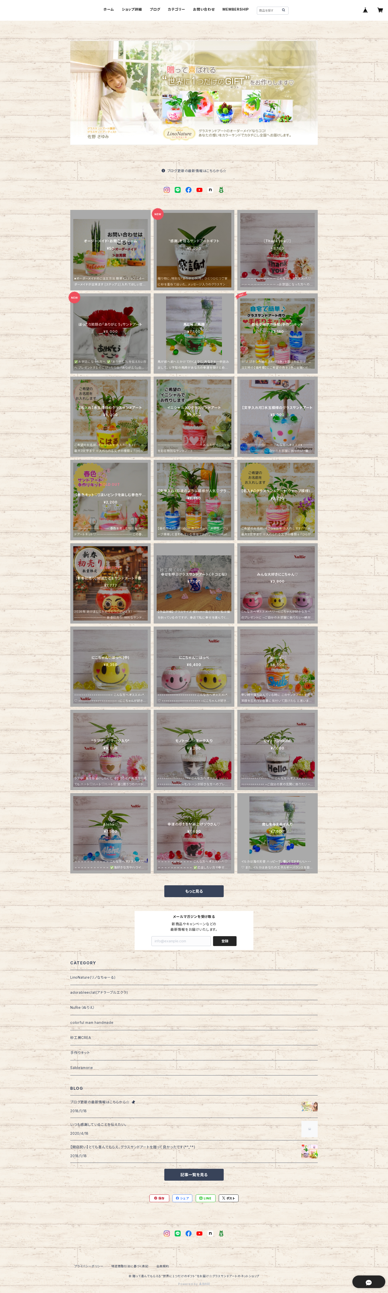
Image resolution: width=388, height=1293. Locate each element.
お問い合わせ (204, 9)
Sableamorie (81, 1068)
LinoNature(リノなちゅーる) (93, 977)
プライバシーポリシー (88, 1266)
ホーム (108, 9)
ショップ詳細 (132, 9)
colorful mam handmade (92, 1022)
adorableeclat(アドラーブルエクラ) (99, 992)
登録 (224, 941)
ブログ (155, 9)
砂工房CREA (80, 1037)
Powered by (194, 1284)
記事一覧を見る (194, 1174)
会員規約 (162, 1266)
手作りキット (80, 1053)
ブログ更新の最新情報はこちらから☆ (194, 171)
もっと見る (194, 891)
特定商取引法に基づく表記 (129, 1266)
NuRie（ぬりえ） (82, 1007)
